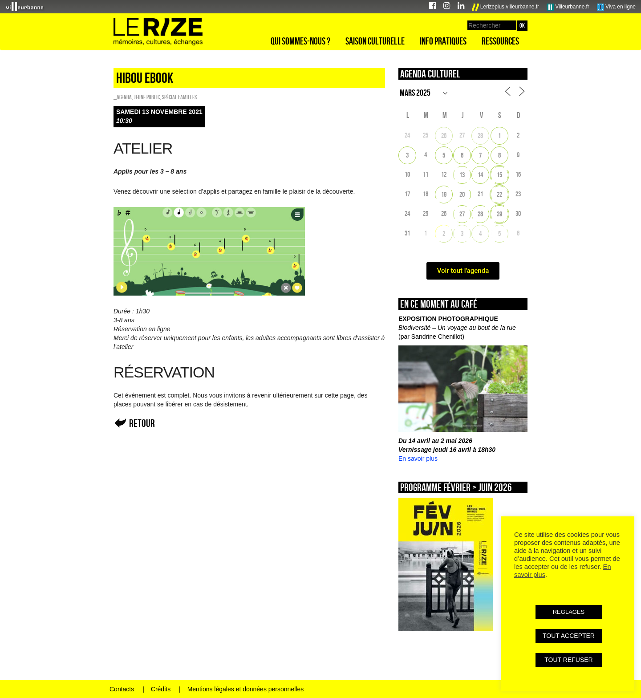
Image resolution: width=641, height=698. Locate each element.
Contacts (122, 689)
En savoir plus (418, 458)
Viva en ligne (616, 7)
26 (443, 135)
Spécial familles (179, 97)
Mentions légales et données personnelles (245, 689)
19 (443, 194)
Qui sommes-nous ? (300, 41)
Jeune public (147, 97)
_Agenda (123, 97)
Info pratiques (443, 41)
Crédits (160, 689)
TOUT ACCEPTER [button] (569, 635)
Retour (142, 423)
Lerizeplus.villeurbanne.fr (506, 7)
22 (499, 194)
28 (480, 135)
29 (499, 214)
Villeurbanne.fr (568, 7)
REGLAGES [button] (569, 612)
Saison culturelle (375, 41)
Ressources (500, 41)
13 (462, 175)
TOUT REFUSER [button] (568, 659)
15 (499, 175)
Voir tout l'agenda (463, 271)
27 (462, 214)
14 (480, 175)
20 (462, 194)
